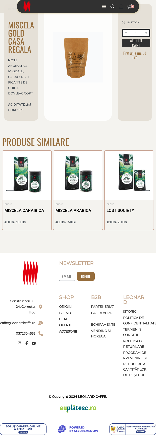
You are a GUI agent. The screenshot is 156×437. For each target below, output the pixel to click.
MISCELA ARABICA (73, 210)
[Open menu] (104, 3)
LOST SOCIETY (120, 210)
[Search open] (112, 3)
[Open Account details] (121, 3)
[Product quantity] (136, 33)
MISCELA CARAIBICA (24, 210)
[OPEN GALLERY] (78, 57)
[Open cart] (130, 3)
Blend (8, 204)
